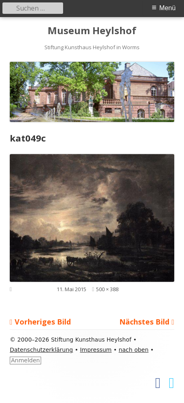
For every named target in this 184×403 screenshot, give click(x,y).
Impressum (96, 349)
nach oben (133, 349)
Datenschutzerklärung (41, 349)
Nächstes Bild (144, 322)
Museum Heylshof (92, 30)
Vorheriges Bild (43, 322)
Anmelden (25, 360)
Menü (167, 7)
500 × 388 (107, 289)
